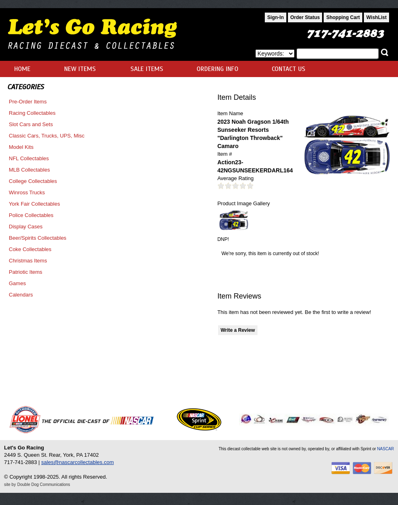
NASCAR (385, 449)
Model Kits (21, 147)
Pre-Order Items (28, 102)
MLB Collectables (29, 170)
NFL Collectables (29, 158)
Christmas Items (28, 261)
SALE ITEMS (146, 69)
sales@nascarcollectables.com (77, 462)
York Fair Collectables (34, 204)
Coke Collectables (30, 249)
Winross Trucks (27, 192)
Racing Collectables (32, 113)
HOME (22, 69)
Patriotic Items (25, 272)
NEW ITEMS (80, 69)
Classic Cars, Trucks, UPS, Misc (46, 136)
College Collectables (33, 181)
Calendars (21, 295)
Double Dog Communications (43, 484)
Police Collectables (31, 215)
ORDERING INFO (217, 69)
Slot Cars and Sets (31, 124)
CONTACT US (288, 69)
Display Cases (26, 226)
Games (17, 283)
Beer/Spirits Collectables (38, 238)
